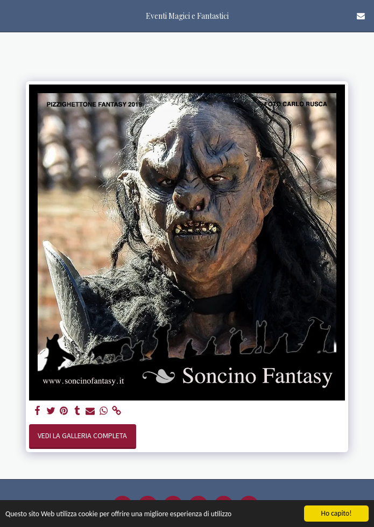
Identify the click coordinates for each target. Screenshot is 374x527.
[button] (12, 15)
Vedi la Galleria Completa (82, 435)
